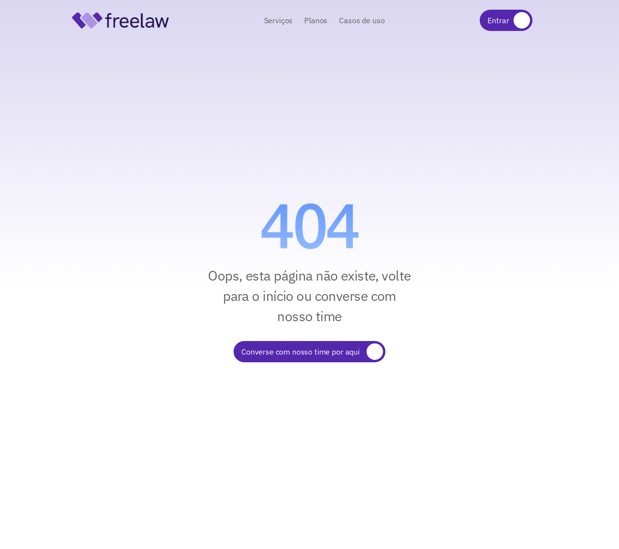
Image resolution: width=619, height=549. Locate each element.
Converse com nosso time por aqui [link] (301, 351)
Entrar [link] (498, 20)
